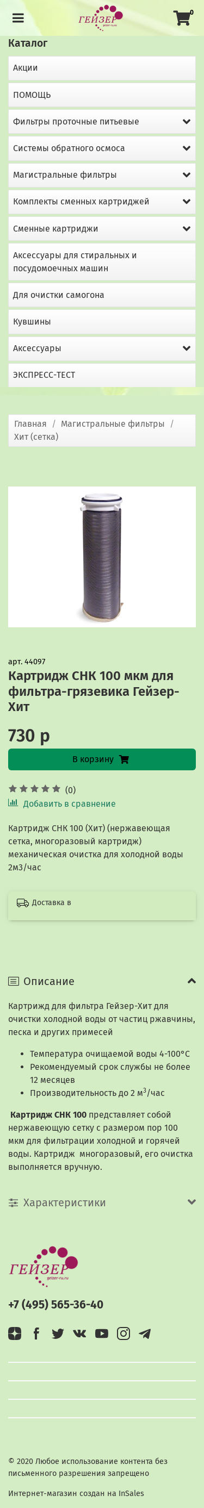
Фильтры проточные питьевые (76, 121)
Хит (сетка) (36, 437)
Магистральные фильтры (113, 424)
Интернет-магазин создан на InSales (76, 1493)
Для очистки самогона (58, 295)
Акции (25, 68)
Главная (30, 424)
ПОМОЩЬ (32, 95)
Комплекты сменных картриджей (81, 201)
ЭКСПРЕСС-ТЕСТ (44, 375)
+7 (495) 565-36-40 (55, 1305)
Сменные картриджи (55, 228)
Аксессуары (37, 348)
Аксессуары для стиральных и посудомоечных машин (75, 261)
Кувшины (32, 321)
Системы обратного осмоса (69, 148)
